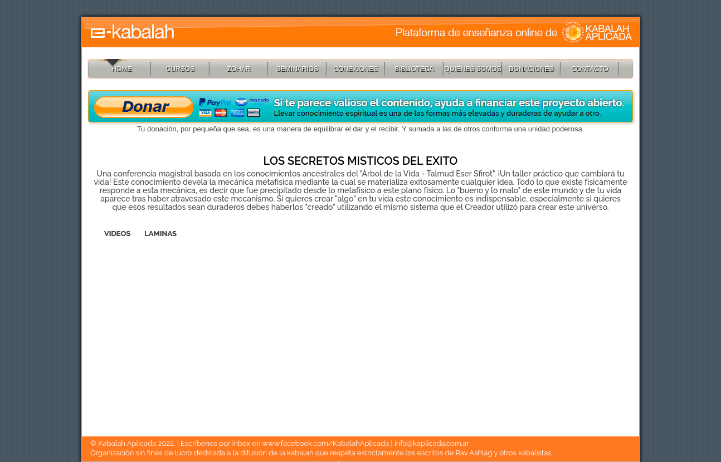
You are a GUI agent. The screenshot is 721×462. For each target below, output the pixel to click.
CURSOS (180, 69)
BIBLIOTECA (414, 69)
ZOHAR (239, 69)
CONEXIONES (355, 69)
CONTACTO (589, 69)
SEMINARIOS (297, 69)
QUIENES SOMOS (472, 69)
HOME (122, 69)
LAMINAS (160, 233)
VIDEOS (117, 233)
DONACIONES (531, 69)
